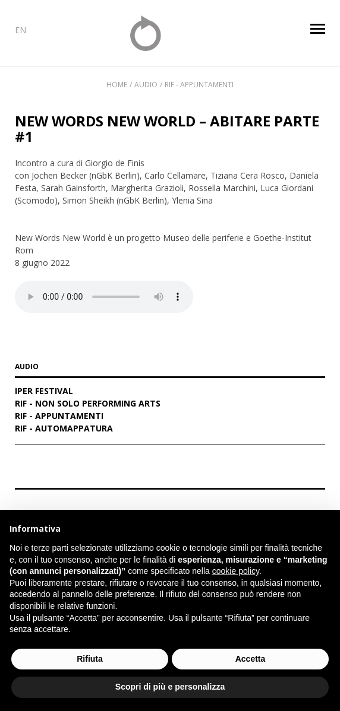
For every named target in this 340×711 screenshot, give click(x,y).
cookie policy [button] (235, 571)
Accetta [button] (250, 659)
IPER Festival (44, 391)
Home (116, 85)
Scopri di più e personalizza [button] (170, 686)
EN (20, 30)
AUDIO (27, 367)
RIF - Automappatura (64, 429)
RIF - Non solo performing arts (87, 404)
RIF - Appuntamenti (199, 85)
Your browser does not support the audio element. (104, 297)
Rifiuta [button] (90, 659)
